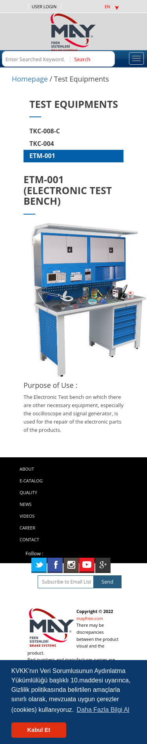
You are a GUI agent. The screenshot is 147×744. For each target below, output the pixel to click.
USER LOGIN (44, 6)
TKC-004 (41, 143)
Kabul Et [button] (38, 730)
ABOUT (27, 469)
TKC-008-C (44, 131)
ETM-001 (42, 155)
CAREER (27, 528)
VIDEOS (27, 516)
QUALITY (28, 492)
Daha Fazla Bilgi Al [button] (103, 709)
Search (81, 59)
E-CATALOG (31, 481)
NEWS (26, 504)
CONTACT (29, 539)
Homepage (30, 79)
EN (112, 7)
